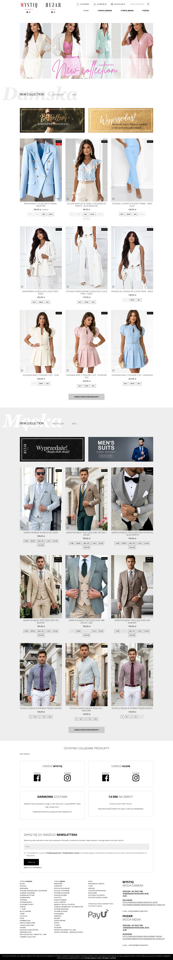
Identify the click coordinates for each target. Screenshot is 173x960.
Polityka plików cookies (98, 897)
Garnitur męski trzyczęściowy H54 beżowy (41, 621)
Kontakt (91, 888)
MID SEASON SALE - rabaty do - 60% (33, 934)
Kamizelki (57, 916)
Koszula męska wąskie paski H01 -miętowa (86, 709)
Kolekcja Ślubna (60, 895)
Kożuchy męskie (60, 900)
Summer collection (28, 937)
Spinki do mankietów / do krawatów (68, 907)
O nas (90, 886)
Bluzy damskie (25, 911)
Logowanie (84, 4)
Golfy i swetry (60, 902)
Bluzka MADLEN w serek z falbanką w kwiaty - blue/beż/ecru (86, 204)
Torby (22, 914)
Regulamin (92, 893)
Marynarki (24, 888)
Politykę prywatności (53, 853)
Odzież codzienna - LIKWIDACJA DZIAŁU (68, 932)
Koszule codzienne (61, 891)
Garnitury (58, 886)
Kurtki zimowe (59, 920)
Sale (74, 94)
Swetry (23, 907)
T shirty (57, 925)
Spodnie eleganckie (62, 893)
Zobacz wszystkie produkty (86, 397)
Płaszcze (23, 916)
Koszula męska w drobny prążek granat (41, 708)
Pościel (145, 10)
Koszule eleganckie (62, 888)
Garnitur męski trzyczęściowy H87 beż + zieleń (86, 533)
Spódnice (23, 900)
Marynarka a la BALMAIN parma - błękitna (41, 204)
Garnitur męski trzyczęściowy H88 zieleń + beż (86, 621)
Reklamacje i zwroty (96, 884)
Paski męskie (59, 914)
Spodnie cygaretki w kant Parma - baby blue (132, 204)
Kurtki (56, 923)
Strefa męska (127, 10)
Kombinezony (25, 920)
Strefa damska (105, 10)
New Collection (32, 94)
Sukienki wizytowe (27, 895)
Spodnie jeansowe (61, 909)
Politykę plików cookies (70, 853)
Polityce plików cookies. (93, 958)
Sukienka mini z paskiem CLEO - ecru (41, 375)
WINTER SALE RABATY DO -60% (65, 930)
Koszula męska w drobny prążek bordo (132, 708)
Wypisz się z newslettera (33, 867)
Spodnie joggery (61, 911)
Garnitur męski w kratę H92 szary (41, 532)
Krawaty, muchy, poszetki (64, 904)
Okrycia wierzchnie (27, 923)
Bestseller (58, 94)
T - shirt (23, 909)
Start (86, 10)
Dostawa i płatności (96, 895)
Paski (22, 918)
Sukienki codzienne (27, 893)
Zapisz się (31, 862)
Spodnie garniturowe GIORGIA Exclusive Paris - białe (86, 292)
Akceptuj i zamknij (109, 958)
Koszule (23, 886)
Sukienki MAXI (25, 897)
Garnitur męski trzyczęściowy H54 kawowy (132, 621)
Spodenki (57, 927)
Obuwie (23, 927)
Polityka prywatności (97, 891)
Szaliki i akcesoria (27, 925)
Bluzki (22, 884)
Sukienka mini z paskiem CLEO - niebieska (132, 375)
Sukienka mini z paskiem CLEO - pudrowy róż (86, 376)
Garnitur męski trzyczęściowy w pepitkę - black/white (132, 533)
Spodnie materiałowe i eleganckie (33, 891)
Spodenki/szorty (27, 904)
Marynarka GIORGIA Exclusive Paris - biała (40, 292)
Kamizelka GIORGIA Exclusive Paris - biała (132, 291)
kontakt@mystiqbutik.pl (138, 911)
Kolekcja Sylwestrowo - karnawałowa (29, 931)
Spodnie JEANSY (26, 902)
